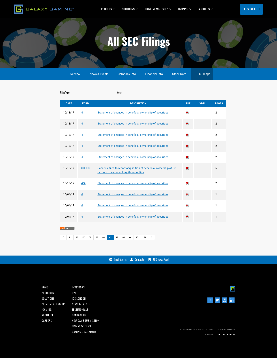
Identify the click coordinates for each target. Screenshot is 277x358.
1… (70, 237)
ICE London (79, 298)
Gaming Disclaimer (84, 331)
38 (90, 237)
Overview (74, 74)
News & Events (99, 74)
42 (117, 237)
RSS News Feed (161, 259)
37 (83, 237)
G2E (74, 292)
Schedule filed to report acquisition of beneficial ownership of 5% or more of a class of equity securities (137, 170)
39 (97, 237)
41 (110, 237)
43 (124, 237)
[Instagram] (224, 300)
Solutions (128, 9)
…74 (144, 237)
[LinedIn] (232, 300)
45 (137, 237)
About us (204, 9)
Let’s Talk (249, 9)
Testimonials (80, 309)
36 (77, 237)
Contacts (139, 259)
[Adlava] (226, 334)
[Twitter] (217, 300)
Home (45, 287)
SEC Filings (203, 74)
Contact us (79, 315)
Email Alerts (119, 259)
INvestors (78, 287)
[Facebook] (210, 300)
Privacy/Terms (81, 326)
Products (106, 9)
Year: (119, 92)
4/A (83, 183)
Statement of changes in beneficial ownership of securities (133, 112)
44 (130, 237)
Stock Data (179, 74)
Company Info (127, 74)
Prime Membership (156, 9)
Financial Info (154, 74)
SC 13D (85, 168)
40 (103, 237)
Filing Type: (65, 92)
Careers (47, 320)
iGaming (47, 309)
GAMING (183, 9)
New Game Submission (85, 320)
